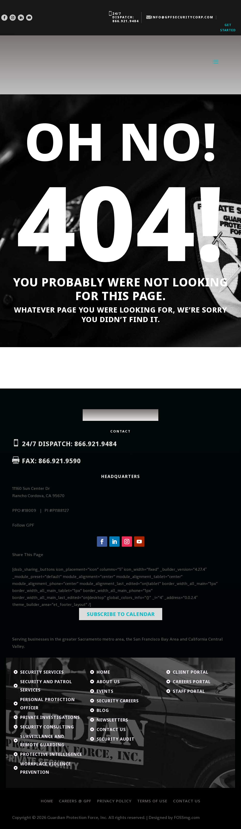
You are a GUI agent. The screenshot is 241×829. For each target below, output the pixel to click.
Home (47, 800)
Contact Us (186, 800)
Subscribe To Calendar (120, 614)
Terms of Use (152, 800)
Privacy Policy (114, 800)
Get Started (228, 27)
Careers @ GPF (75, 800)
